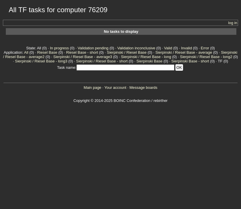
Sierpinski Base (149, 61)
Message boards (143, 87)
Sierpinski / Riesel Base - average (183, 52)
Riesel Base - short (82, 52)
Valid (168, 48)
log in (232, 23)
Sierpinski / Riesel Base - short (102, 61)
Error (205, 48)
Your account (115, 87)
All (26, 52)
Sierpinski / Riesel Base (127, 52)
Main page (92, 87)
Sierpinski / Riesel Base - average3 (82, 57)
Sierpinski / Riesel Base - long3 (41, 61)
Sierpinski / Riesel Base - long (146, 57)
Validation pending (93, 48)
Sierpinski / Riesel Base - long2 (206, 57)
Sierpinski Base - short (190, 61)
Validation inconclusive (136, 48)
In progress (59, 48)
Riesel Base (47, 52)
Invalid (186, 48)
